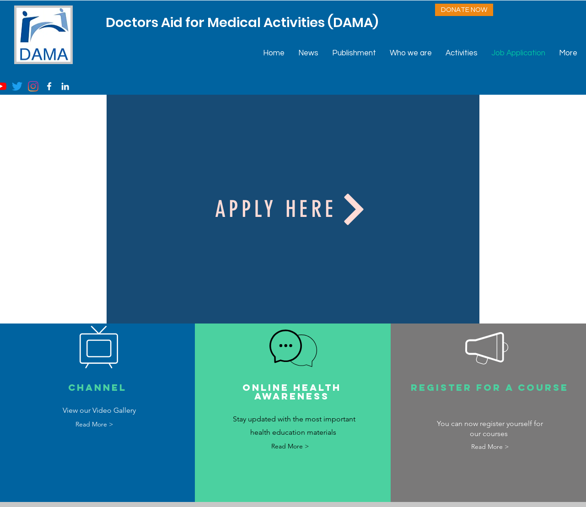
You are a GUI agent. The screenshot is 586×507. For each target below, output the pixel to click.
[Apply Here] (293, 209)
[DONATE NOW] (464, 10)
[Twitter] (17, 86)
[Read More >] (94, 424)
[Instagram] (33, 86)
